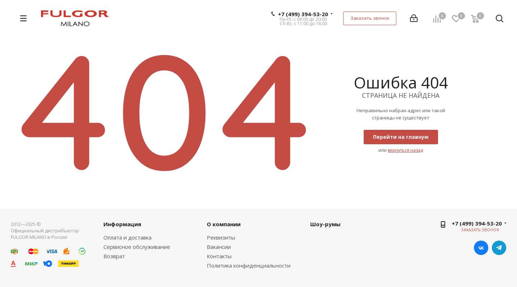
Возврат (114, 256)
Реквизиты (221, 237)
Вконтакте (481, 248)
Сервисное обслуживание (136, 246)
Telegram (499, 248)
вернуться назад (405, 150)
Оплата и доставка (127, 237)
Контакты (219, 256)
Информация (122, 224)
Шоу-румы (325, 224)
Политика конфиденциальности (248, 265)
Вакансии (219, 246)
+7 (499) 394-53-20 (303, 14)
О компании (224, 224)
